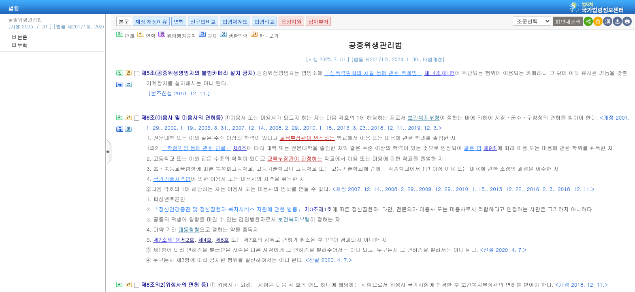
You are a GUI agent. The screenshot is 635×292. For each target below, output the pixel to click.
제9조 (490, 148)
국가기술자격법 (171, 178)
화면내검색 (568, 22)
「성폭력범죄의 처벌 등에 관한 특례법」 (373, 73)
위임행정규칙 (177, 35)
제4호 (205, 239)
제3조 (311, 209)
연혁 (179, 22)
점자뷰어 (318, 22)
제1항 (448, 73)
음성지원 (291, 22)
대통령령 (189, 229)
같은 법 (473, 148)
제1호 (325, 209)
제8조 (240, 148)
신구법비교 (203, 22)
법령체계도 (235, 22)
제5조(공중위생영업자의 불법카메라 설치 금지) (199, 73)
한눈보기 (265, 35)
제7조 (160, 239)
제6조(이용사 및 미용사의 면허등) (182, 117)
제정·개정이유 (151, 22)
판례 (125, 35)
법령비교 (264, 22)
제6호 (222, 239)
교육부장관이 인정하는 (307, 138)
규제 (208, 35)
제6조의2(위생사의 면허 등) (175, 284)
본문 (19, 37)
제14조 (432, 73)
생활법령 (234, 35)
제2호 (187, 239)
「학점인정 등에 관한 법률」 (196, 148)
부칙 (19, 45)
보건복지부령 (423, 117)
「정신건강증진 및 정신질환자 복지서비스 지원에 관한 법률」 (228, 209)
